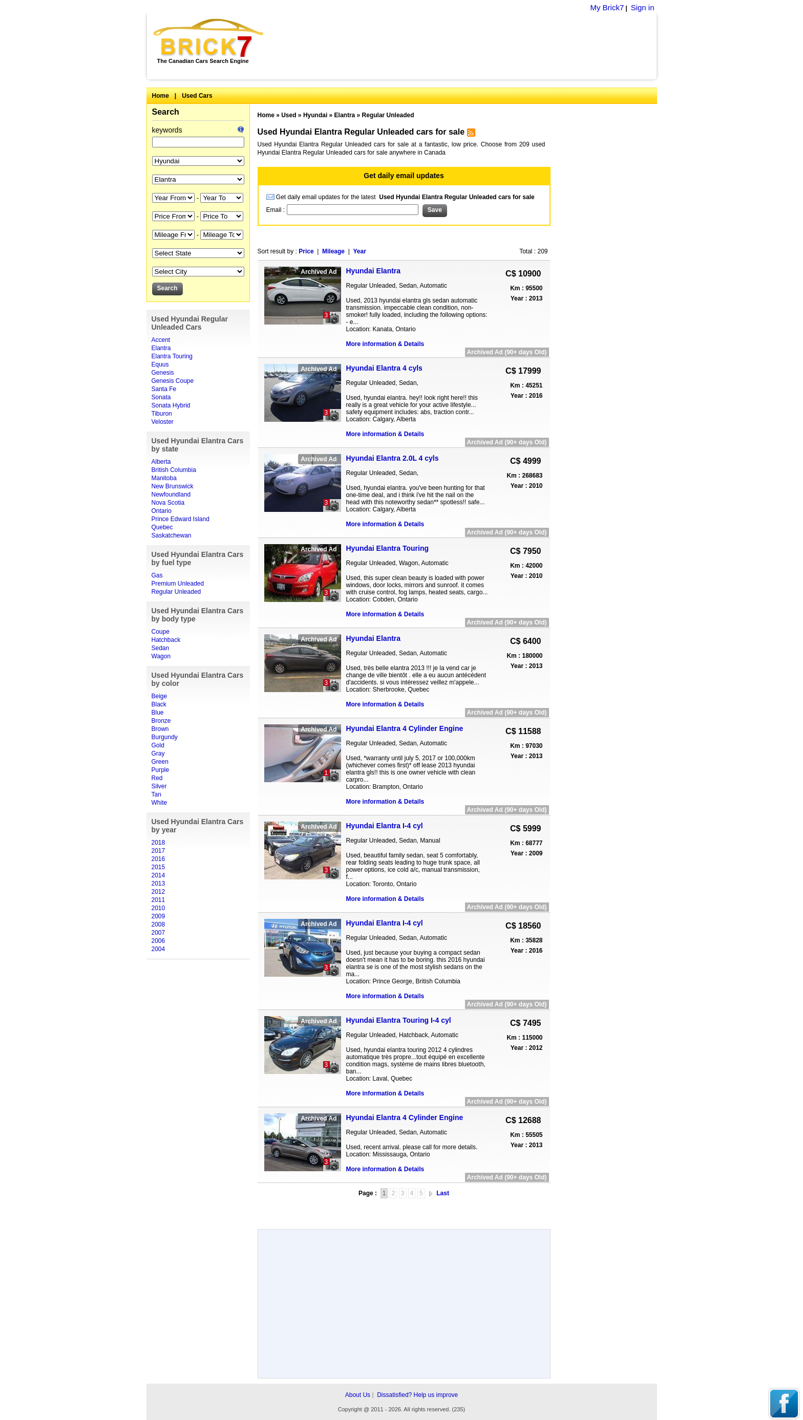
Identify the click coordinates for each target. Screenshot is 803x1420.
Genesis (163, 372)
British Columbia (174, 470)
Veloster (163, 421)
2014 (158, 875)
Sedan (161, 648)
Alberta (161, 461)
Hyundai (315, 115)
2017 (158, 850)
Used (288, 115)
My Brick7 (607, 7)
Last (442, 1193)
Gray (158, 753)
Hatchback (166, 639)
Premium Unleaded (178, 583)
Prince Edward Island (180, 519)
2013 (158, 883)
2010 (158, 908)
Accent (161, 339)
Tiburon (162, 413)
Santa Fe (164, 389)
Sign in (642, 7)
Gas (157, 575)
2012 (158, 891)
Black (159, 704)
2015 (158, 867)
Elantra (161, 348)
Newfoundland (171, 494)
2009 (158, 916)
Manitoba (164, 478)
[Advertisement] (465, 46)
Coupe (161, 631)
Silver (159, 786)
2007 (158, 932)
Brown (160, 729)
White (159, 802)
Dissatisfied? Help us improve (417, 1395)
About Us (357, 1395)
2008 (158, 924)
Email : (276, 209)
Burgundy (165, 737)
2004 (158, 949)
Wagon (161, 656)
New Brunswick (173, 486)
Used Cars (197, 95)
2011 (158, 899)
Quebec (162, 527)
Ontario (162, 510)
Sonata (161, 397)
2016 (158, 859)
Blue (158, 712)
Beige (159, 696)
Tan (156, 794)
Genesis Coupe (173, 380)
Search (165, 111)
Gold (158, 745)
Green (160, 761)
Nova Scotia (168, 502)
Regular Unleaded (176, 591)
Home (160, 95)
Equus (160, 364)
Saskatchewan (172, 535)
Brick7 (209, 38)
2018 (158, 842)
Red (157, 778)
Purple (161, 769)
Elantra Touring (172, 356)
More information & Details (385, 344)
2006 (158, 940)
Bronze (161, 720)
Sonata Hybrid (171, 405)
